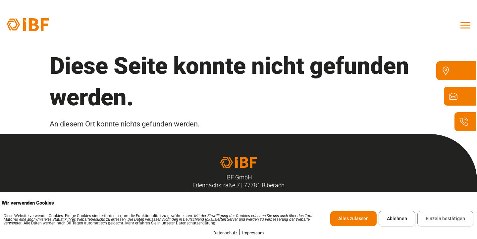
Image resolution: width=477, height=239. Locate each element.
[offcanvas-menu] (465, 24)
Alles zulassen (353, 218)
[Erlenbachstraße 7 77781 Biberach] (447, 74)
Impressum (253, 232)
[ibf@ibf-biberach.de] (454, 99)
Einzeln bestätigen (445, 218)
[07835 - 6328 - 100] (465, 124)
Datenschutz (225, 232)
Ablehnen (397, 218)
